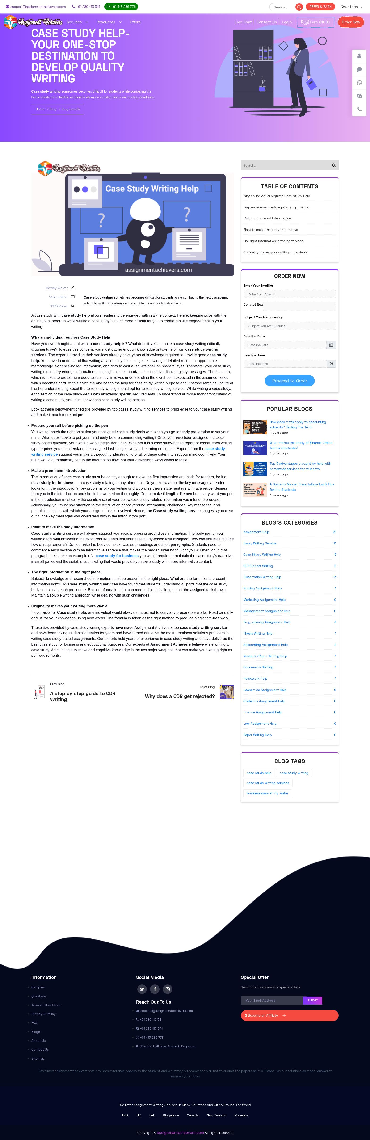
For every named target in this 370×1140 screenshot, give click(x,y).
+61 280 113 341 (86, 6)
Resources (109, 22)
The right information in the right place (273, 241)
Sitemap (37, 1058)
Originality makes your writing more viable (275, 252)
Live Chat (243, 22)
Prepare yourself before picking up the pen (276, 207)
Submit (313, 1000)
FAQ (34, 1023)
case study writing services (268, 783)
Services (77, 22)
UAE (152, 1115)
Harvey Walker (57, 288)
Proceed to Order (289, 380)
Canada (193, 1115)
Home (40, 109)
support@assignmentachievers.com (36, 6)
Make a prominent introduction (267, 218)
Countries (350, 6)
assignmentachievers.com (180, 1132)
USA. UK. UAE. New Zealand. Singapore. (166, 1046)
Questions (38, 996)
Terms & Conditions (46, 1005)
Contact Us (267, 22)
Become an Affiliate (265, 1015)
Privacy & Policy (43, 1014)
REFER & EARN (320, 6)
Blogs (35, 1032)
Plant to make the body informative (270, 229)
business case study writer (267, 793)
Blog (53, 109)
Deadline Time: (255, 355)
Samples (38, 987)
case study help (259, 773)
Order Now (351, 22)
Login (287, 22)
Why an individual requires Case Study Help (276, 196)
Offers (135, 22)
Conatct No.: (253, 304)
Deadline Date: (255, 336)
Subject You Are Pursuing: (263, 317)
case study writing (294, 773)
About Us (38, 1041)
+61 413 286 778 (121, 6)
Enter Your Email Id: (258, 285)
